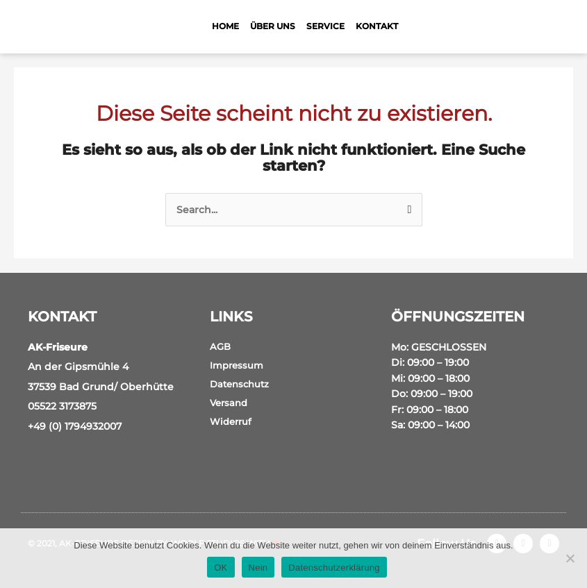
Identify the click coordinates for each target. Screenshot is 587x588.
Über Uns (272, 26)
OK (220, 567)
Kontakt (377, 26)
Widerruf (230, 421)
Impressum (236, 365)
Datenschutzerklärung (333, 567)
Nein (258, 567)
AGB (220, 346)
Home (225, 26)
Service (325, 26)
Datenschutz (239, 383)
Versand (228, 402)
